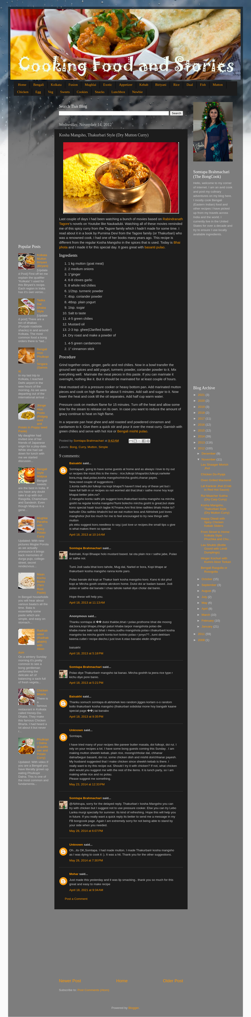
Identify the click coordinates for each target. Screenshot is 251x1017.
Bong (73, 447)
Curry (82, 447)
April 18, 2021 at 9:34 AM (86, 890)
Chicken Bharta (42, 692)
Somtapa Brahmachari (85, 548)
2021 (202, 395)
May (205, 602)
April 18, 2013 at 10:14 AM (87, 534)
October (207, 579)
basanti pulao (154, 247)
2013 (202, 442)
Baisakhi (75, 463)
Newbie (137, 92)
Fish (203, 84)
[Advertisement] (121, 943)
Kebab (143, 84)
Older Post (173, 980)
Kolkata (56, 84)
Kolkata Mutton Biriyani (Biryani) (42, 260)
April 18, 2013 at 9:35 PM (86, 716)
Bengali (38, 84)
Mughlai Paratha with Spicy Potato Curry (42, 527)
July (205, 597)
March (206, 614)
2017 (202, 418)
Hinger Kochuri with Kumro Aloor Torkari (216, 560)
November (209, 459)
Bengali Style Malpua (42, 472)
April (205, 608)
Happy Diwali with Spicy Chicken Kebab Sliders (213, 522)
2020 (202, 400)
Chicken (22, 92)
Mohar (74, 874)
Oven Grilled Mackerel (216, 480)
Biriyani (160, 84)
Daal (189, 84)
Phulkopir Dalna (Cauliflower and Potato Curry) (43, 748)
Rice (176, 84)
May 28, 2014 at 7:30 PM (86, 860)
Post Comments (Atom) (93, 990)
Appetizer (125, 84)
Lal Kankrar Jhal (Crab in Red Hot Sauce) (216, 487)
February (208, 620)
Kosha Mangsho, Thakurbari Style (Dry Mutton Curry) (215, 509)
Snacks (100, 92)
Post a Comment (76, 898)
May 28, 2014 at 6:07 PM (86, 831)
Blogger (133, 1008)
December (209, 453)
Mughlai (90, 84)
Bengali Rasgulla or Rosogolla (214, 569)
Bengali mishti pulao (132, 431)
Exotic (107, 84)
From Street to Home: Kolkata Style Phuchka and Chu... (216, 535)
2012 (202, 448)
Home (22, 84)
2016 (202, 424)
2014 (202, 436)
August (207, 590)
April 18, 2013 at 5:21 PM (86, 682)
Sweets (65, 92)
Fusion (73, 84)
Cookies (82, 92)
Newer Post (70, 980)
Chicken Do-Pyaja (213, 474)
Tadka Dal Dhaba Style (41, 306)
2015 (202, 430)
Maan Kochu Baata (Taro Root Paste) (41, 583)
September (209, 585)
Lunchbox (118, 92)
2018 (202, 412)
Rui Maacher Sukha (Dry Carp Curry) (214, 497)
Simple (103, 447)
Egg (38, 92)
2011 (202, 634)
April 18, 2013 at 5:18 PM (86, 653)
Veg (50, 92)
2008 (202, 640)
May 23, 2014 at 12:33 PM (87, 784)
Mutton (218, 84)
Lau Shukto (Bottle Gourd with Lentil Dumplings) (214, 548)
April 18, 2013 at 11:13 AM (87, 602)
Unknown (76, 730)
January (207, 626)
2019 (202, 406)
